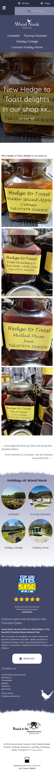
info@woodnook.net (10, 696)
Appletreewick (28, 645)
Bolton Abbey (41, 645)
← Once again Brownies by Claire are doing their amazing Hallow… (26, 447)
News (27, 78)
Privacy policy (35, 750)
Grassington (15, 645)
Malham (5, 648)
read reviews (27, 612)
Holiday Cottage (27, 41)
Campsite (13, 35)
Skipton (4, 645)
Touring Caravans (35, 35)
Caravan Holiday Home (27, 47)
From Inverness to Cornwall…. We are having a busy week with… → (29, 456)
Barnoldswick (34, 765)
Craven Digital (28, 768)
